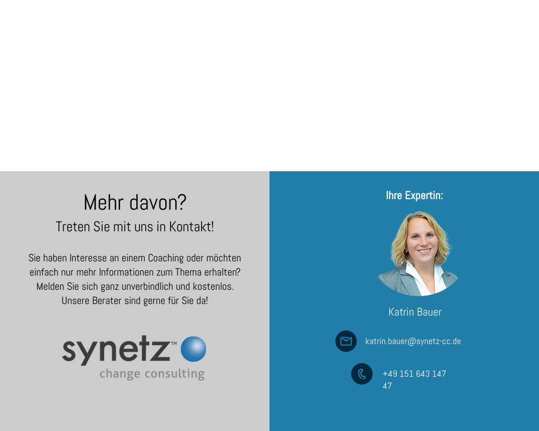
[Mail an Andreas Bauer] (346, 341)
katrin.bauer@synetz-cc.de (413, 341)
